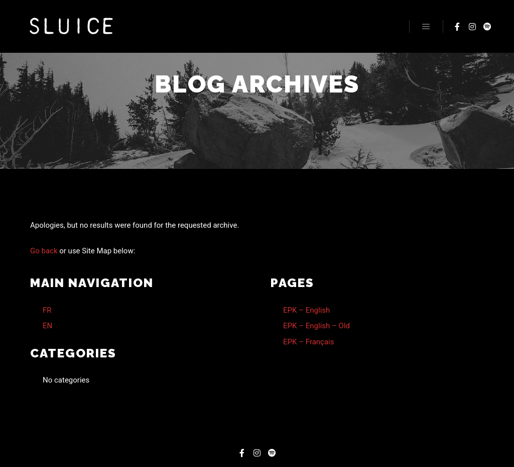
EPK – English (306, 310)
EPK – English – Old (316, 325)
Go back (44, 250)
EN (47, 325)
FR (47, 310)
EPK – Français (308, 341)
